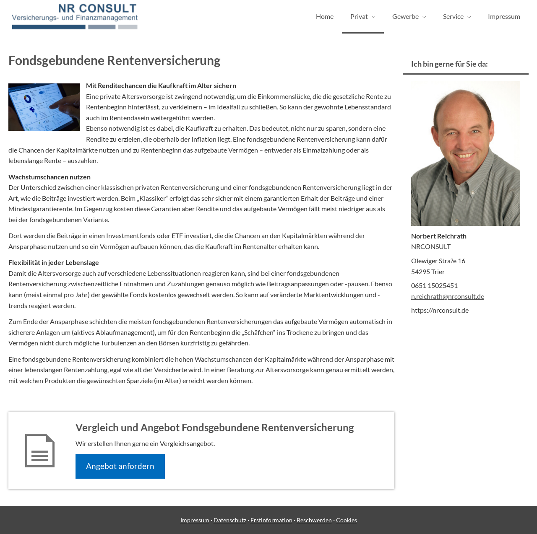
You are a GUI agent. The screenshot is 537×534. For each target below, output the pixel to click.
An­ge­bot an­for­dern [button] (120, 466)
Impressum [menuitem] (504, 16)
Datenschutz (230, 520)
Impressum (194, 520)
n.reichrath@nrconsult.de (447, 296)
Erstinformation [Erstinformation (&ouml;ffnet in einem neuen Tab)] (271, 520)
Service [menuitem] (453, 16)
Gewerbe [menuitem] (405, 16)
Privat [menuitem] (359, 16)
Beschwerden (314, 520)
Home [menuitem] (325, 16)
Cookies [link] (346, 520)
